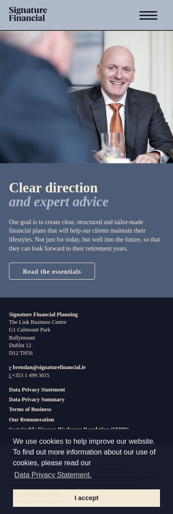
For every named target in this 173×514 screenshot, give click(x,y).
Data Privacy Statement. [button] (53, 475)
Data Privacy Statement (37, 390)
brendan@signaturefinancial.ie (49, 367)
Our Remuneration (31, 419)
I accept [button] (86, 497)
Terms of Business (30, 409)
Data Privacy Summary (37, 399)
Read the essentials (52, 271)
